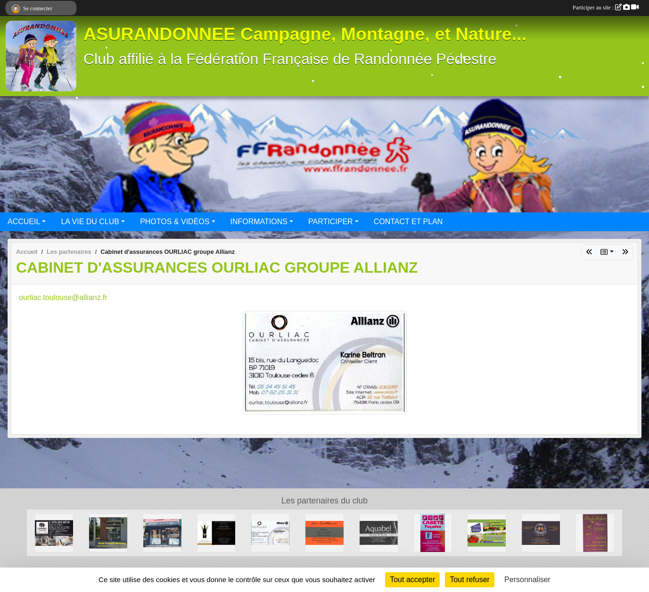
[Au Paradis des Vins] (216, 532)
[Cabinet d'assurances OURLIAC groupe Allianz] (270, 532)
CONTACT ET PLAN (408, 222)
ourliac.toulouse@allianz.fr (63, 297)
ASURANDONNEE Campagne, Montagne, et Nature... (304, 34)
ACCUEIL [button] (24, 222)
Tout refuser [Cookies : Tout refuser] (469, 580)
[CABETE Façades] (432, 532)
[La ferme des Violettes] (486, 532)
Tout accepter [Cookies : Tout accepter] (412, 580)
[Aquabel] (378, 532)
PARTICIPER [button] (330, 222)
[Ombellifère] (595, 532)
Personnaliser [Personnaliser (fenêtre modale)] (527, 580)
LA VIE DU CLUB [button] (90, 222)
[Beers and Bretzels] (540, 532)
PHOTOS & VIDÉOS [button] (174, 222)
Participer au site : (606, 7)
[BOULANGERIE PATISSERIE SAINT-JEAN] (108, 532)
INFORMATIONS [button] (259, 222)
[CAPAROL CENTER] (54, 532)
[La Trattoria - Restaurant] (324, 532)
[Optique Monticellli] (162, 532)
